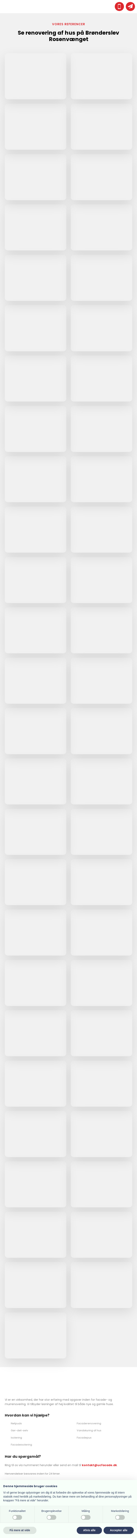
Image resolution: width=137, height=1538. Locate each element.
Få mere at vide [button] (20, 1530)
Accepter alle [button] (118, 1530)
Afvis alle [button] (89, 1530)
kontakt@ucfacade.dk (99, 1465)
